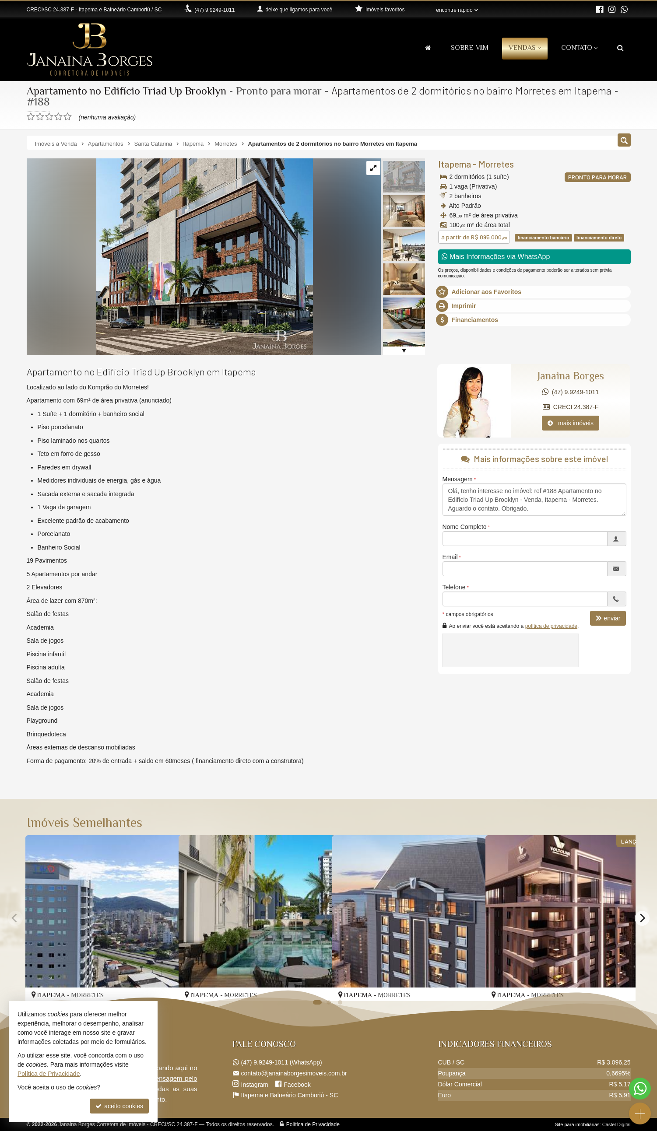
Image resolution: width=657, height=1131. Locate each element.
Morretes (496, 163)
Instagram (254, 1084)
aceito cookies (119, 1106)
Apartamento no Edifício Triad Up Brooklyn (128, 92)
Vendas (525, 48)
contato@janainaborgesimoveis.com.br (294, 1073)
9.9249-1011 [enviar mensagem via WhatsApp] (214, 10)
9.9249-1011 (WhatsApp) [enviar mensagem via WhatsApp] (281, 1062)
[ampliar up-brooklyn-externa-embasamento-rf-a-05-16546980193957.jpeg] (170, 256)
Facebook (297, 1084)
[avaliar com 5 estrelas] (67, 116)
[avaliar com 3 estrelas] (49, 116)
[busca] (620, 49)
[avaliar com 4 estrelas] (58, 116)
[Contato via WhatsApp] (640, 1088)
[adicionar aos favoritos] (469, 986)
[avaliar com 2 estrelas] (40, 116)
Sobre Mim (469, 48)
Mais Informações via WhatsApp (496, 256)
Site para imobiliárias (577, 1124)
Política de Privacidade (313, 1124)
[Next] (642, 917)
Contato (579, 48)
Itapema (454, 163)
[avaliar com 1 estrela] (31, 116)
